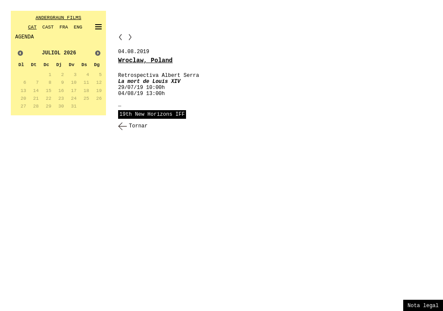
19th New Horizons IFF (152, 114)
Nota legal (423, 306)
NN (130, 37)
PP (120, 37)
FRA (63, 27)
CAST (48, 27)
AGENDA (24, 37)
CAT (32, 27)
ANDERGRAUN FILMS (58, 17)
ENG (78, 27)
